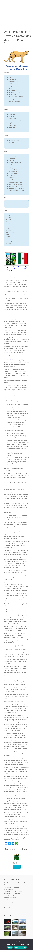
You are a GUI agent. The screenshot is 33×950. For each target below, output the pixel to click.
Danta (10, 83)
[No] (31, 944)
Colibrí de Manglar (13, 170)
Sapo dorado (12, 142)
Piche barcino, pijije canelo (15, 184)
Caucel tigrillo (12, 79)
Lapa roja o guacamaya (14, 179)
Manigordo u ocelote (14, 90)
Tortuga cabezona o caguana (16, 120)
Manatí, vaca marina (13, 89)
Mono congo (12, 98)
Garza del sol (12, 175)
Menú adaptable (28, 4)
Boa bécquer (12, 114)
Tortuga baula (12, 118)
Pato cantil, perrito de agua (15, 182)
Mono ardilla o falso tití (14, 92)
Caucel (10, 77)
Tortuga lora (12, 124)
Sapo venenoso (12, 144)
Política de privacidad (20, 947)
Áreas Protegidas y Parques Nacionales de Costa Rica (17, 36)
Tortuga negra (12, 125)
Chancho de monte (13, 81)
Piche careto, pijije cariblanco (16, 186)
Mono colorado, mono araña (16, 96)
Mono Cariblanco (13, 94)
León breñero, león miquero (15, 87)
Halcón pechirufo (13, 177)
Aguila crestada (12, 157)
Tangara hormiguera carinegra (16, 190)
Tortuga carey (12, 122)
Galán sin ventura (13, 173)
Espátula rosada (13, 171)
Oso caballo (12, 100)
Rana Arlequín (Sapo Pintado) (16, 140)
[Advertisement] (16, 19)
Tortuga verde (12, 127)
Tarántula (11, 203)
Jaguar (10, 85)
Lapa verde (11, 181)
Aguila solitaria (12, 160)
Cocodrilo (11, 116)
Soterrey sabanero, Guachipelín (16, 188)
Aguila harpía (12, 158)
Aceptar (10, 947)
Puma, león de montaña (15, 101)
